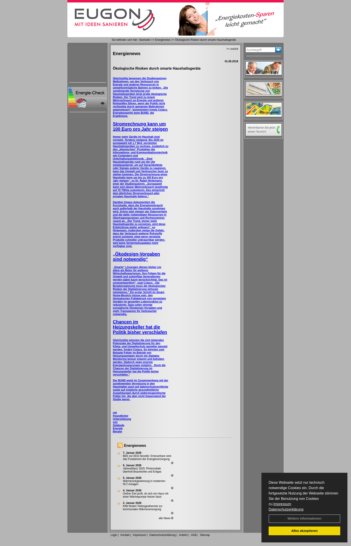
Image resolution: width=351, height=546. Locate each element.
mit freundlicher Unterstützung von (122, 417)
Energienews (135, 445)
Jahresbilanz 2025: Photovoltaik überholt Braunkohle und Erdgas (142, 470)
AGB (194, 535)
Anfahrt (183, 535)
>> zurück (232, 48)
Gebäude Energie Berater (118, 428)
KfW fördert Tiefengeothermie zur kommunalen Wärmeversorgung (143, 508)
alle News (166, 518)
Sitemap (205, 535)
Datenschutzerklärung (286, 509)
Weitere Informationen (304, 518)
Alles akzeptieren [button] (304, 531)
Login (114, 535)
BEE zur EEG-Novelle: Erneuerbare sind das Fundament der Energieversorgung (147, 457)
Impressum (282, 504)
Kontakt (125, 535)
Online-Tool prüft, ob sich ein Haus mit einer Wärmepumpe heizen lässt (145, 495)
